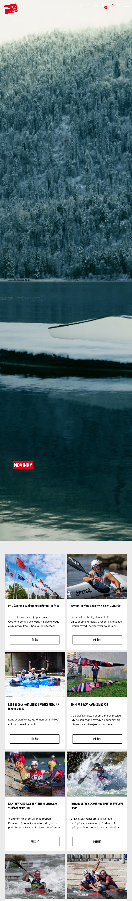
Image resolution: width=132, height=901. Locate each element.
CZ (111, 5)
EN (117, 5)
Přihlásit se (96, 5)
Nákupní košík (104, 5)
